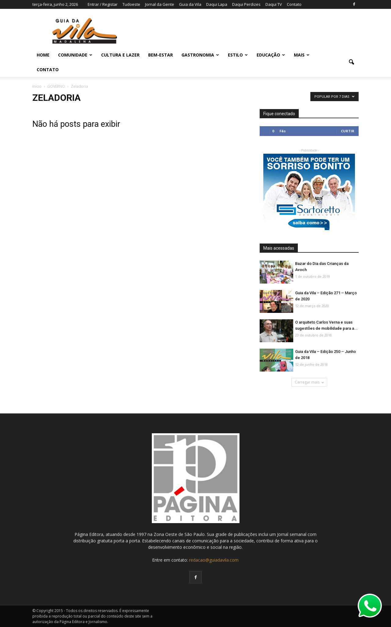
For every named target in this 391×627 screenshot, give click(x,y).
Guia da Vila (190, 4)
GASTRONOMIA (200, 55)
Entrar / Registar (103, 4)
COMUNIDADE (75, 55)
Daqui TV (273, 4)
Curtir (347, 131)
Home (43, 55)
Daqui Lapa (216, 4)
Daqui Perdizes (246, 4)
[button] (351, 62)
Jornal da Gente (159, 4)
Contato (294, 4)
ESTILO (238, 55)
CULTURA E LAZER (120, 55)
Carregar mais (309, 382)
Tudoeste (131, 4)
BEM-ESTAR (160, 55)
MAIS (301, 55)
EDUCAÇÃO (271, 55)
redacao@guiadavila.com (214, 560)
